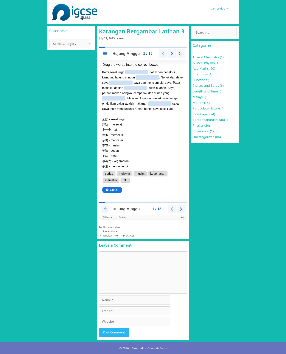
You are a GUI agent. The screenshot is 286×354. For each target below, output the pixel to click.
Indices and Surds (206, 85)
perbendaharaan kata (209, 120)
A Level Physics (204, 63)
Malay (197, 97)
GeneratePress (157, 348)
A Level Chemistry (206, 57)
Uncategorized (112, 227)
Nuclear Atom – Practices (118, 235)
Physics (198, 125)
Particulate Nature (206, 108)
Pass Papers (202, 114)
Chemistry (200, 74)
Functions (200, 80)
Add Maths (201, 68)
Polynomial (201, 131)
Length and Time (205, 91)
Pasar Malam (111, 231)
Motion (198, 103)
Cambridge (223, 8)
